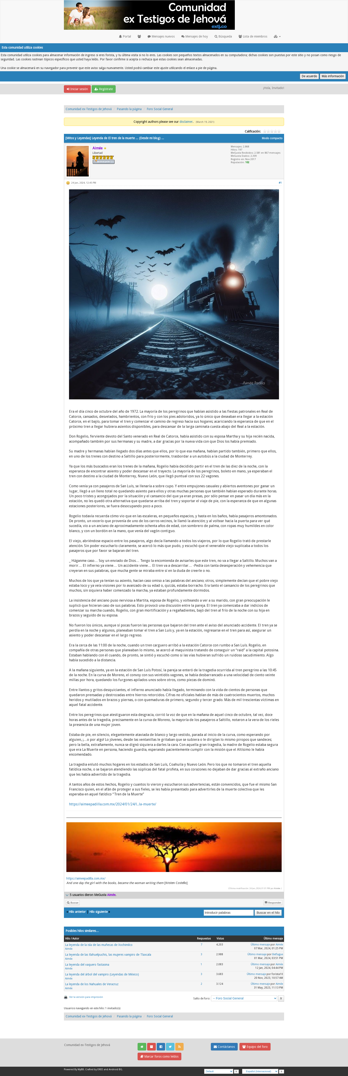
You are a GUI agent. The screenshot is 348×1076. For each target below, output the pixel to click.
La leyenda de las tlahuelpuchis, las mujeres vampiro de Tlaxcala (108, 954)
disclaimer (186, 121)
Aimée (277, 888)
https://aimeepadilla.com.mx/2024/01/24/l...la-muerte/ (112, 804)
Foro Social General (160, 109)
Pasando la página (129, 109)
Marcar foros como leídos (159, 1056)
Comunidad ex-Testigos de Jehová (89, 109)
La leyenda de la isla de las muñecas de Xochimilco (98, 945)
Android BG (115, 1069)
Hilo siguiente (98, 912)
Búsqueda (223, 36)
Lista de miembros (253, 36)
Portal (125, 36)
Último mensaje (260, 944)
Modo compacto (272, 138)
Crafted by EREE (94, 1069)
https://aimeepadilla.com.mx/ (85, 878)
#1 (280, 182)
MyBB (81, 1069)
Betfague (277, 954)
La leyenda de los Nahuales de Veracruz (92, 984)
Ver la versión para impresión (86, 997)
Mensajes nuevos (161, 36)
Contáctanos (224, 1046)
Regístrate (104, 89)
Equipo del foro (255, 1046)
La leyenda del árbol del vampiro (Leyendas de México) (102, 974)
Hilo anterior (77, 912)
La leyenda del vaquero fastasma (87, 964)
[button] (277, 36)
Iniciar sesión (77, 89)
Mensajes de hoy (194, 36)
